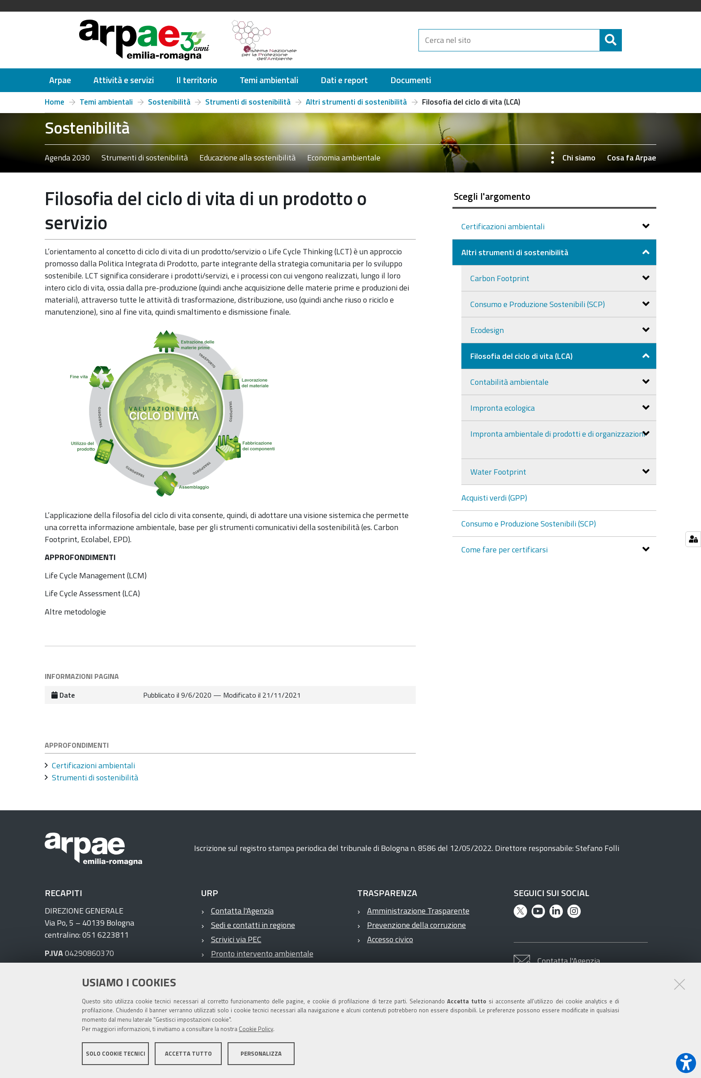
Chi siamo (578, 158)
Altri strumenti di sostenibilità (356, 102)
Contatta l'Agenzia (242, 911)
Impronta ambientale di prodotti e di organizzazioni (557, 434)
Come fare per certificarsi (505, 549)
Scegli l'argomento (492, 196)
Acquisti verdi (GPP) (494, 498)
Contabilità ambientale (510, 382)
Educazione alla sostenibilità (247, 158)
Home (54, 102)
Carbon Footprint (500, 278)
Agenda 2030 (67, 158)
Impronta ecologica (503, 408)
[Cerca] (629, 40)
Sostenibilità (169, 102)
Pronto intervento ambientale (262, 953)
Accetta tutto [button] (188, 1054)
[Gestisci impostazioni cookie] (693, 539)
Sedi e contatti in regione (253, 925)
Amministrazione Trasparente (418, 911)
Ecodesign (488, 330)
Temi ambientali (106, 102)
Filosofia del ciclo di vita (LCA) (522, 356)
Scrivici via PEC (236, 939)
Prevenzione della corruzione (416, 925)
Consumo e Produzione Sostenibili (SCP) (538, 304)
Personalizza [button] (261, 1054)
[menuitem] (60, 80)
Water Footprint (499, 472)
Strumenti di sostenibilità (248, 102)
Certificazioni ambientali (503, 226)
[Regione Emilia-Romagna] (362, 40)
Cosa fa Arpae (631, 158)
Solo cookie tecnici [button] (115, 1054)
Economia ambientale (343, 158)
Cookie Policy (256, 1030)
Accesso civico (390, 939)
